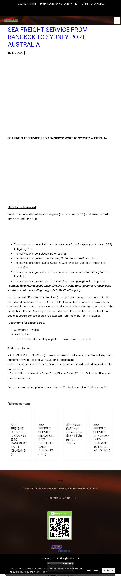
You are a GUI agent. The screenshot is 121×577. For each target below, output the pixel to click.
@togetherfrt (99, 387)
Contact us (70, 387)
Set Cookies (92, 570)
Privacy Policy (22, 571)
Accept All (108, 570)
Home (60, 480)
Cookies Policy (40, 571)
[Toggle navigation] (117, 20)
